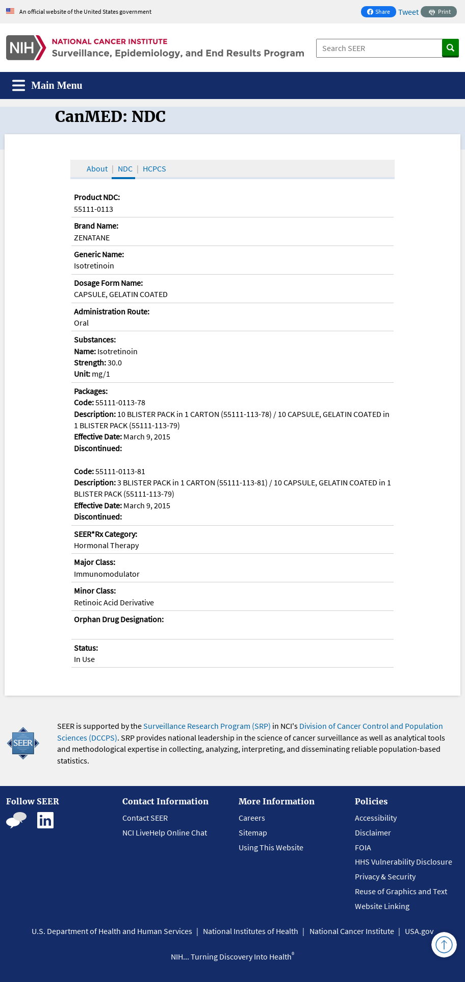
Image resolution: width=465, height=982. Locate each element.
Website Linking (382, 906)
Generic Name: (99, 254)
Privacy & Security (385, 876)
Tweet (408, 12)
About (97, 168)
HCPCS (154, 168)
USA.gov (419, 931)
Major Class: (94, 562)
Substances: (95, 339)
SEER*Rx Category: (105, 534)
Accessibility (376, 818)
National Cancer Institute (351, 931)
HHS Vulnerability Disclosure (403, 861)
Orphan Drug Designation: (119, 619)
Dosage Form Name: (108, 283)
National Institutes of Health (250, 931)
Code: (84, 402)
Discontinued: (98, 448)
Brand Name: (96, 225)
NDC (125, 168)
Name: (85, 351)
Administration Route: (111, 311)
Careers (252, 818)
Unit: (82, 374)
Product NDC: (97, 197)
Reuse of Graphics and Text (401, 891)
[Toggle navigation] (47, 85)
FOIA (363, 847)
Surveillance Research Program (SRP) (207, 726)
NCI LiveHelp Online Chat (164, 832)
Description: (95, 414)
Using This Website (271, 847)
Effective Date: (98, 436)
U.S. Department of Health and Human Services (112, 931)
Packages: (91, 391)
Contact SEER (145, 818)
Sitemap (253, 832)
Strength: (90, 362)
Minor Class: (95, 590)
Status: (86, 648)
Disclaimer (373, 832)
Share (381, 12)
